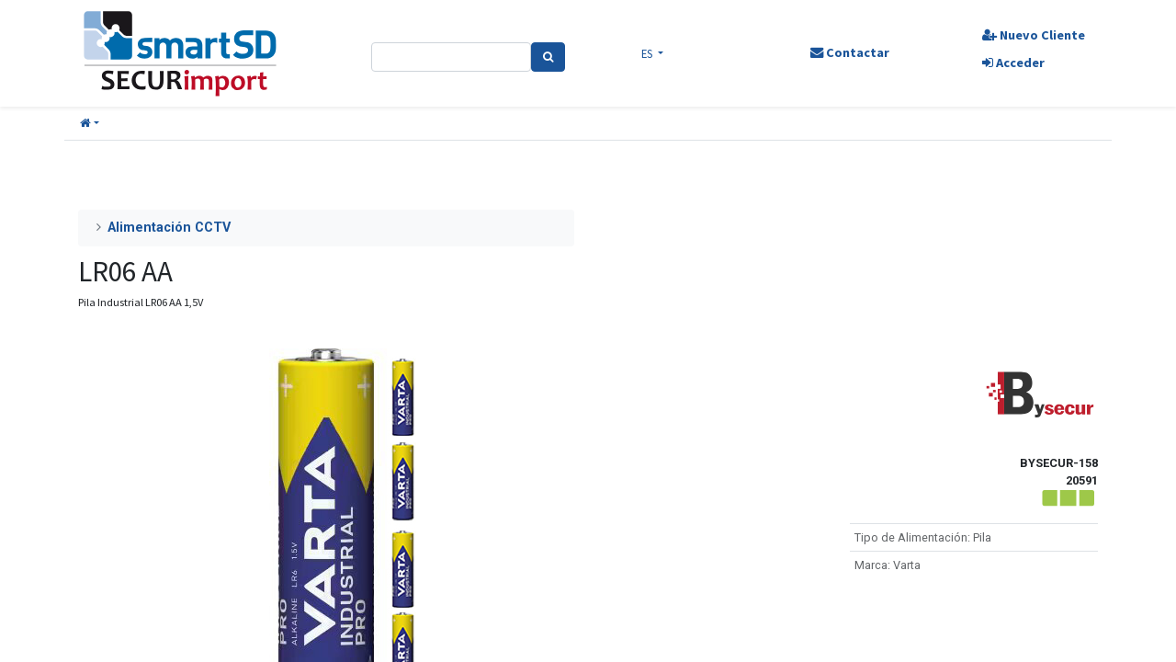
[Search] (549, 57)
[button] (89, 124)
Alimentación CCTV (169, 227)
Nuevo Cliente (1031, 35)
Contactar (848, 52)
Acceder (1011, 62)
